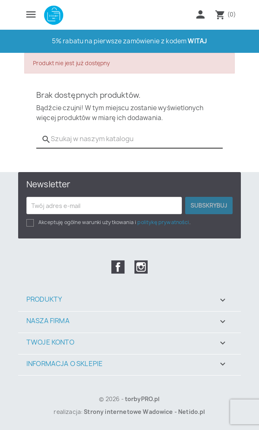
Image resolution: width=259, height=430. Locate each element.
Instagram (141, 267)
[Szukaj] (129, 139)
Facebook (118, 267)
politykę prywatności (163, 222)
